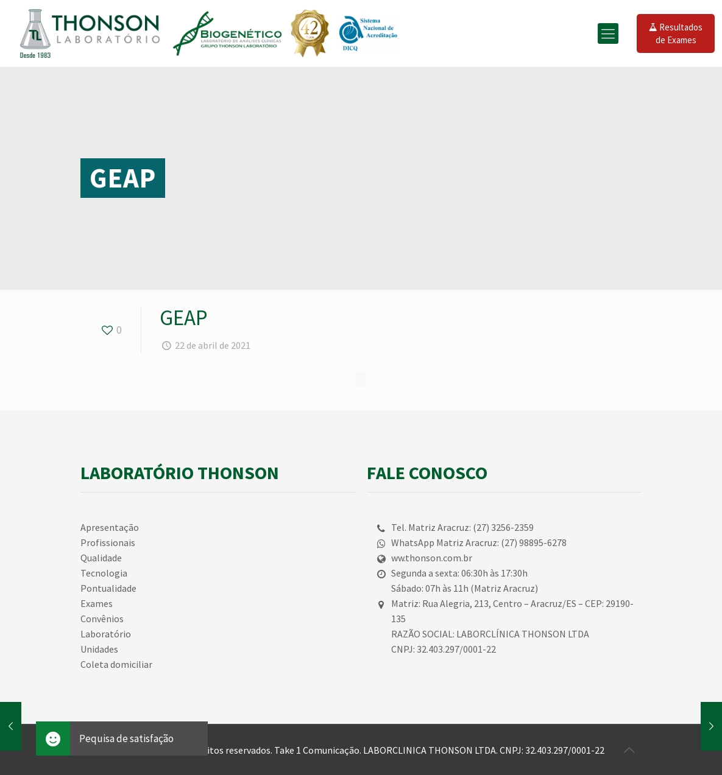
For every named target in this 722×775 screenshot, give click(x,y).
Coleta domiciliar (116, 664)
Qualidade (101, 558)
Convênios (102, 618)
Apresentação (109, 527)
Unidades (99, 649)
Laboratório (105, 634)
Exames (96, 603)
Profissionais (107, 542)
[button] (53, 738)
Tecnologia (103, 573)
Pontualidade (108, 588)
